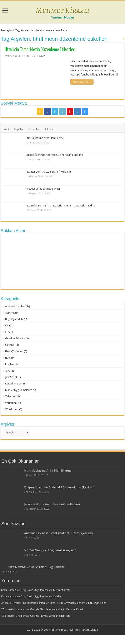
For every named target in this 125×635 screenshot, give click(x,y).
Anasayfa (6, 30)
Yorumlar (34, 129)
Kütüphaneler (13, 383)
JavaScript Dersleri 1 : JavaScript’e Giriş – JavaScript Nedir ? (60, 205)
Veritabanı (11, 402)
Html (26, 55)
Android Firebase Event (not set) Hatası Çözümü (58, 533)
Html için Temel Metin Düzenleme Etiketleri (40, 49)
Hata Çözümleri (14, 351)
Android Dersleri (15, 306)
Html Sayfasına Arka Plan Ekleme (45, 138)
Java (7, 370)
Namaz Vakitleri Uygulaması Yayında (50, 550)
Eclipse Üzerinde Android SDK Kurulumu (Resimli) (55, 154)
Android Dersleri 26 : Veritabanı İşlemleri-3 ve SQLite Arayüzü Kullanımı (43, 602)
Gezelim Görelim (15, 338)
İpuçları (9, 364)
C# (7, 325)
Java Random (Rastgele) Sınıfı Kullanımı (48, 171)
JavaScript (11, 377)
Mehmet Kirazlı (62, 10)
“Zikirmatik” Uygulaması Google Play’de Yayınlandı (31, 609)
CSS (7, 332)
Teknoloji (10, 396)
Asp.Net (10, 312)
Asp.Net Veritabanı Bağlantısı (43, 188)
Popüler (18, 129)
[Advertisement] (62, 261)
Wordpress (12, 409)
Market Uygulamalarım (18, 390)
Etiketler (49, 129)
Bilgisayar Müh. (14, 319)
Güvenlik (10, 344)
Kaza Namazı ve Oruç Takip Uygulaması (36, 567)
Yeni (6, 129)
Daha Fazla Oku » (82, 81)
